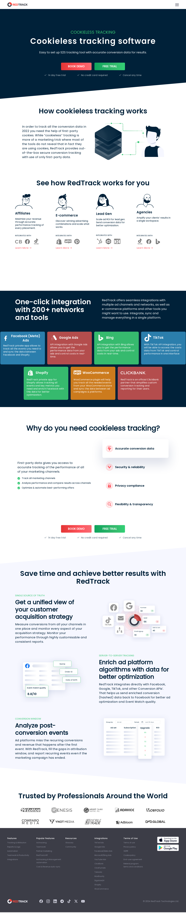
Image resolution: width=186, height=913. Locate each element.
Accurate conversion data (130, 448)
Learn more (23, 248)
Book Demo (76, 67)
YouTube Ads (100, 860)
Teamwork (41, 847)
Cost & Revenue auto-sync (48, 867)
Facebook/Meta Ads (103, 851)
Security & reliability (125, 467)
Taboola (98, 873)
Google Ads (99, 847)
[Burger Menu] (177, 4)
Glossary (69, 843)
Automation (12, 851)
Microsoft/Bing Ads (102, 856)
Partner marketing (44, 851)
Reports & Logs (13, 847)
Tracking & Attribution (16, 843)
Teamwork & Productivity (18, 856)
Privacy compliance (125, 486)
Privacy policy (130, 847)
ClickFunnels (100, 868)
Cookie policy (129, 856)
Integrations (12, 860)
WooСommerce (101, 889)
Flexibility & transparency (129, 504)
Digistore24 (99, 881)
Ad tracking (41, 843)
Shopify (97, 885)
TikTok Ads (99, 843)
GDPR (126, 851)
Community (70, 847)
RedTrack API (42, 856)
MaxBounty (99, 877)
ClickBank (98, 864)
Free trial (110, 67)
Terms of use (129, 843)
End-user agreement (133, 860)
